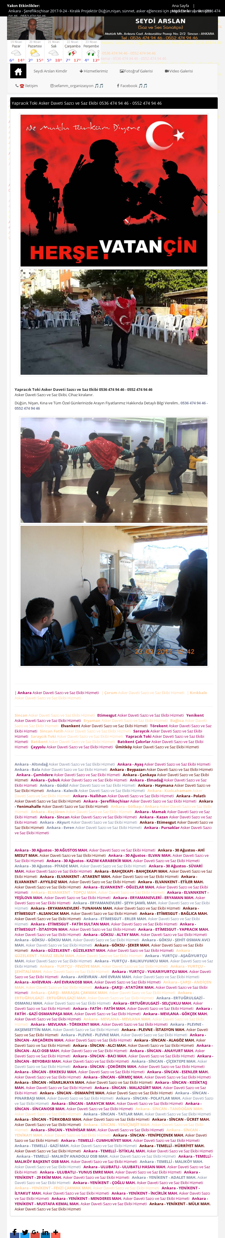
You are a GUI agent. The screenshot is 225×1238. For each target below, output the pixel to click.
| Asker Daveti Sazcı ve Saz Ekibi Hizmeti (57, 692)
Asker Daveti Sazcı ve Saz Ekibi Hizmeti (55, 715)
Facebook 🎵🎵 (131, 85)
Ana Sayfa (180, 5)
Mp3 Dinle (181, 10)
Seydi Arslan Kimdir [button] (50, 71)
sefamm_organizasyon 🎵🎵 (77, 85)
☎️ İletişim (26, 85)
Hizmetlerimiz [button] (93, 71)
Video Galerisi (178, 71)
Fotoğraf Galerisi (136, 71)
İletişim (204, 10)
